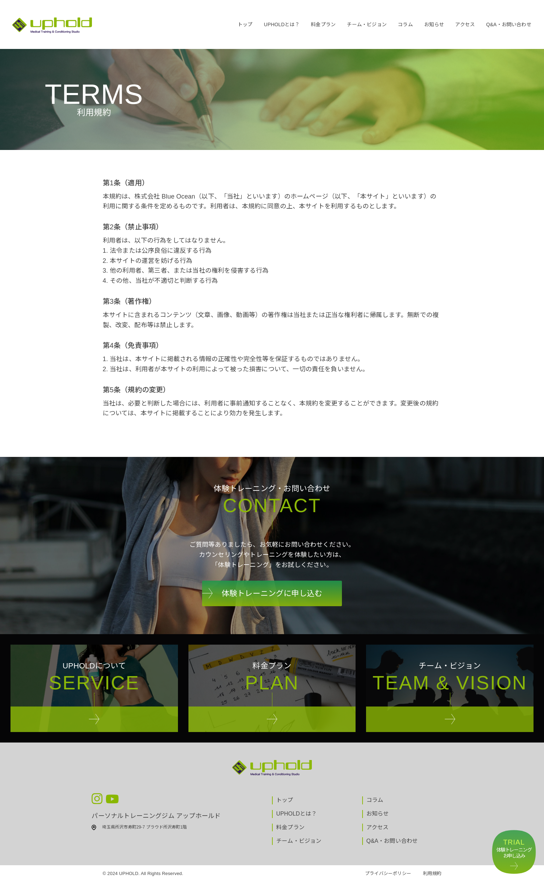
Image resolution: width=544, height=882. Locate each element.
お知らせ (434, 24)
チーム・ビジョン (366, 24)
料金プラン (323, 24)
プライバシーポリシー (388, 873)
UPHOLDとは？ (282, 24)
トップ (245, 24)
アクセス (465, 24)
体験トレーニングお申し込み (514, 848)
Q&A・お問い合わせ (508, 24)
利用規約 (432, 873)
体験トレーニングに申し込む (272, 593)
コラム (405, 24)
